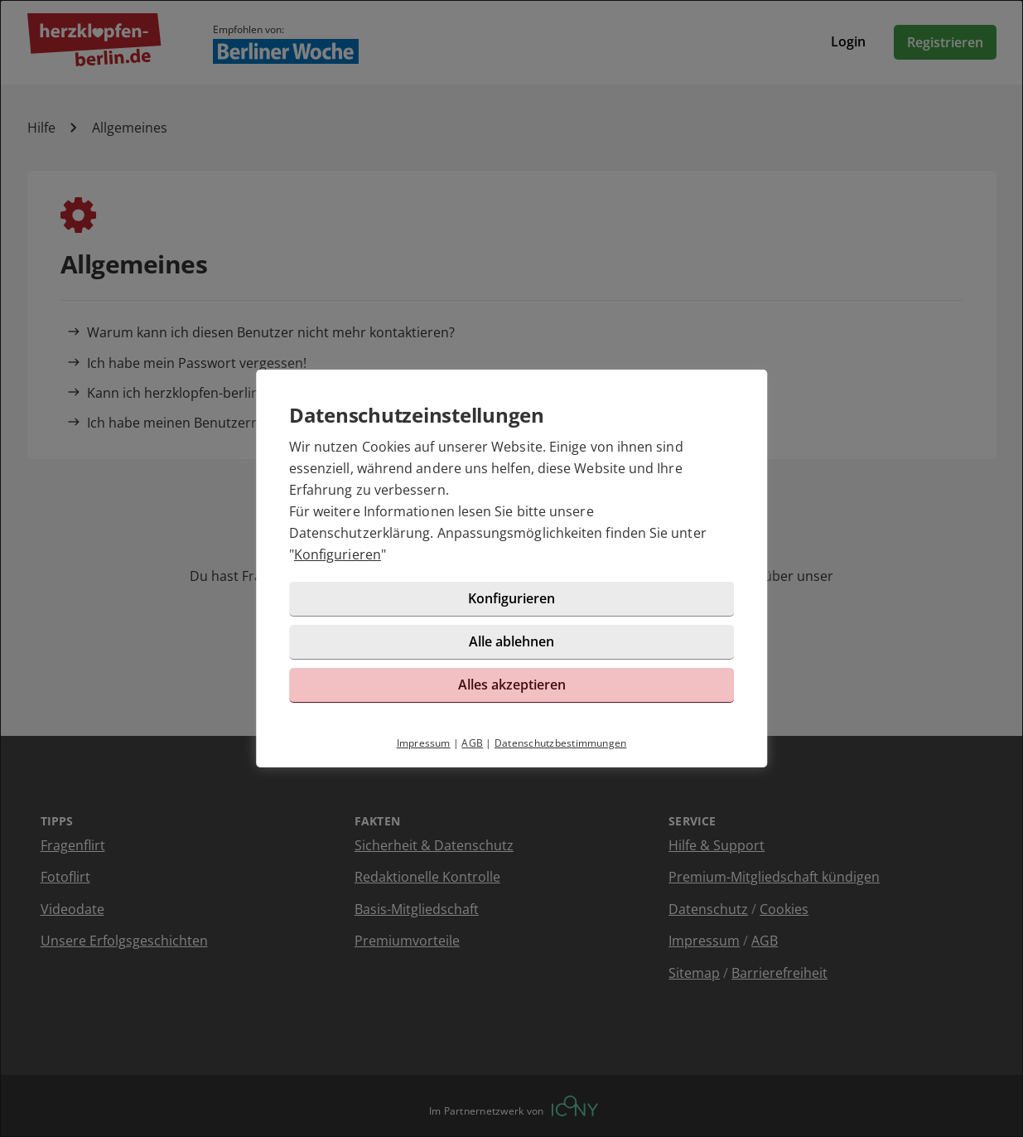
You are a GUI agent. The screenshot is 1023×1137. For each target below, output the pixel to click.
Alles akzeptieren (512, 684)
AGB (472, 743)
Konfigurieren (337, 554)
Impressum (424, 743)
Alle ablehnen (511, 641)
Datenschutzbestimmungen (561, 743)
